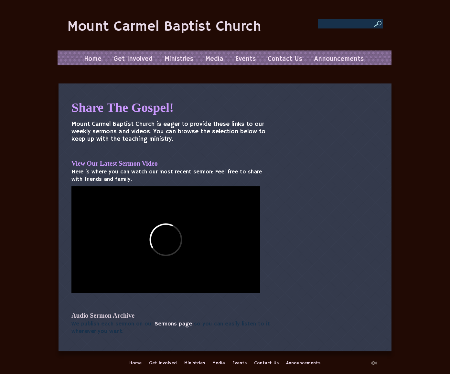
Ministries (179, 59)
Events (245, 59)
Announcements (339, 59)
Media (214, 59)
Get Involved (133, 59)
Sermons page (173, 324)
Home (93, 59)
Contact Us (285, 59)
